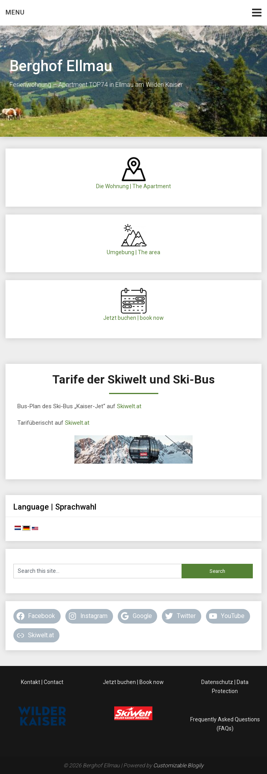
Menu (15, 12)
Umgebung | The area (133, 252)
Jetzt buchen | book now (133, 318)
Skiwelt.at (129, 406)
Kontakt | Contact (42, 682)
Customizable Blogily (178, 765)
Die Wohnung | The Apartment (133, 186)
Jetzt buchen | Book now (133, 682)
